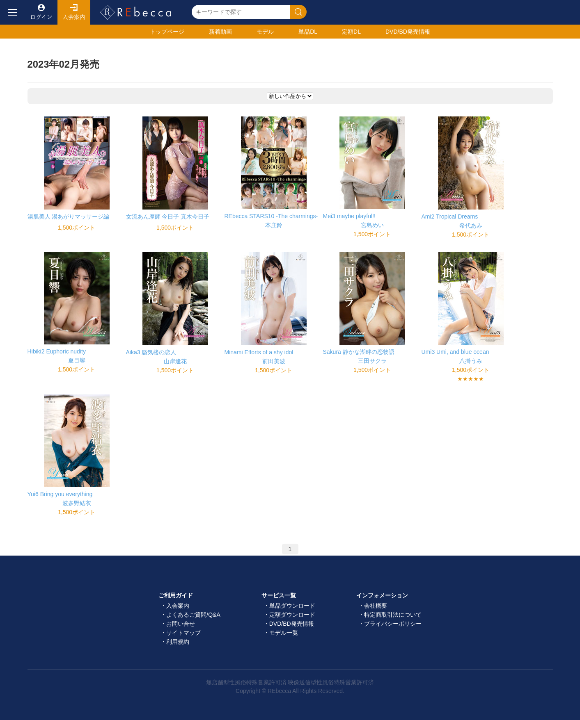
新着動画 (220, 31)
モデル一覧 (283, 632)
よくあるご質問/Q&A (193, 614)
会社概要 (375, 605)
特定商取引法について (393, 614)
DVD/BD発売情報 (291, 623)
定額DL (351, 31)
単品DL (307, 31)
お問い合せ (180, 623)
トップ (167, 31)
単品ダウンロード (292, 605)
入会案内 (73, 12)
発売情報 (407, 31)
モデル (265, 31)
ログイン (41, 12)
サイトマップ (183, 632)
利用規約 (177, 641)
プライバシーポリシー (393, 623)
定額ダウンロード (292, 614)
